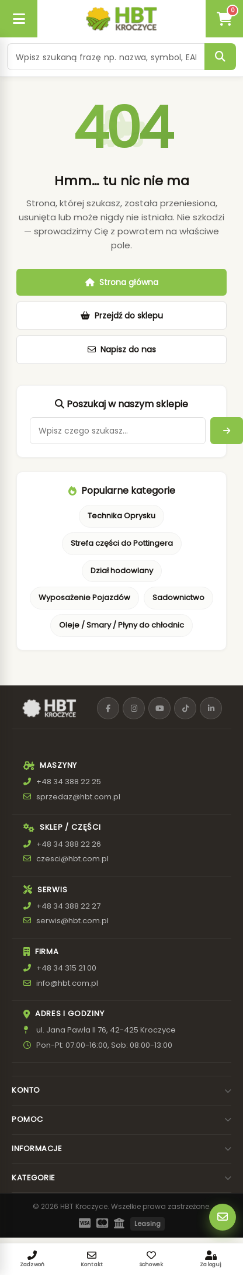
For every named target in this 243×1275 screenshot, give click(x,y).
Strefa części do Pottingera (122, 543)
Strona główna (121, 282)
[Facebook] (108, 708)
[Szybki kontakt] (222, 1217)
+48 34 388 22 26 (68, 844)
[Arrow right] (226, 430)
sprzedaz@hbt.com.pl (78, 796)
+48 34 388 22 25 (68, 781)
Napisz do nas (122, 349)
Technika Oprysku (121, 515)
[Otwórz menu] (18, 18)
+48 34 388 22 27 (68, 906)
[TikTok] (185, 708)
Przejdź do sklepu (122, 315)
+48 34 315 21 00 (66, 967)
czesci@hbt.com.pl (72, 858)
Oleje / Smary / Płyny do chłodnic (121, 624)
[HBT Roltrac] (121, 18)
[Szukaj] (220, 56)
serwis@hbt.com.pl (72, 920)
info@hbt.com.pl (67, 983)
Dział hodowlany (122, 570)
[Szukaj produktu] (105, 56)
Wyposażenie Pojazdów (84, 597)
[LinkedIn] (211, 708)
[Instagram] (134, 708)
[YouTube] (159, 708)
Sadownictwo (178, 597)
